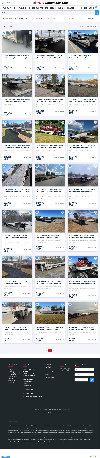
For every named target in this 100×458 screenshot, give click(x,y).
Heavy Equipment (14, 373)
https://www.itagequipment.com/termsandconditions (60, 441)
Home (11, 369)
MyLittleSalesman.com (55, 412)
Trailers (11, 371)
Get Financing (26, 68)
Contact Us (12, 375)
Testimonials (13, 376)
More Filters (91, 18)
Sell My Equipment (11, 379)
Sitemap (11, 382)
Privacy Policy (66, 410)
